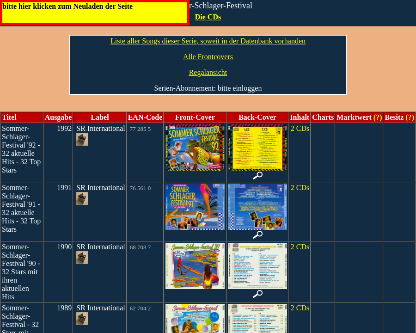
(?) (377, 117)
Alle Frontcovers (208, 57)
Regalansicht (208, 72)
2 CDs (300, 128)
